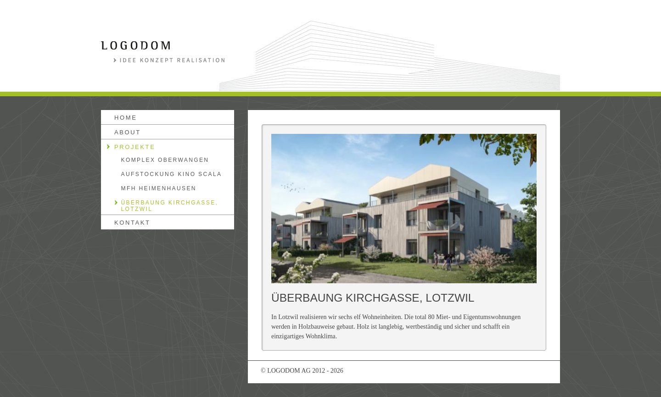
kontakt (132, 222)
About (127, 132)
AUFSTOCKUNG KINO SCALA (171, 174)
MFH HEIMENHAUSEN (158, 188)
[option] (404, 208)
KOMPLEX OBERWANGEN (165, 160)
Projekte (134, 146)
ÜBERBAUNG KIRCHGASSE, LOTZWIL (169, 205)
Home (125, 117)
